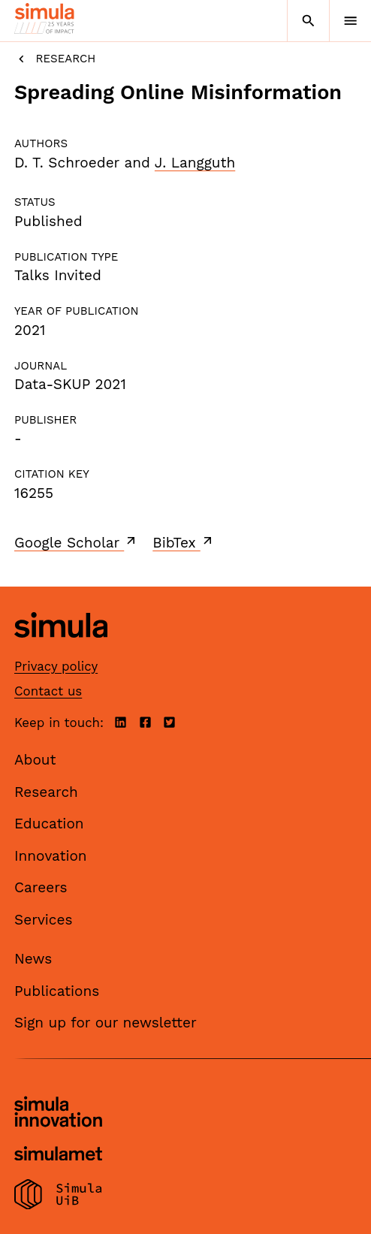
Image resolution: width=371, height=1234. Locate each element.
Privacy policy (56, 666)
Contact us (48, 690)
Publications (56, 991)
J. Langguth (195, 162)
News (33, 958)
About (35, 759)
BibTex (183, 542)
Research (54, 59)
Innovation (50, 855)
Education (49, 823)
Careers (41, 887)
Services (43, 919)
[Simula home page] (60, 649)
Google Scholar (76, 542)
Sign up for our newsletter (105, 1022)
